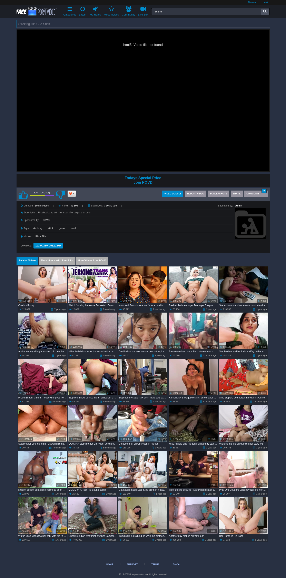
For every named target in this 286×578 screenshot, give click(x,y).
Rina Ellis (41, 236)
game (62, 228)
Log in (266, 2)
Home (109, 564)
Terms (155, 564)
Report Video (195, 193)
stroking (37, 228)
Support (132, 564)
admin (238, 205)
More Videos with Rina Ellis (57, 260)
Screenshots (218, 193)
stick (50, 228)
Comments (256, 193)
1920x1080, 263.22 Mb (48, 245)
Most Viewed (111, 10)
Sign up (252, 2)
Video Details (172, 193)
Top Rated (95, 10)
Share (237, 193)
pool (73, 228)
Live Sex (143, 10)
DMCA (176, 564)
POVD (46, 220)
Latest (82, 10)
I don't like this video (61, 195)
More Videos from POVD (92, 260)
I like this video (23, 195)
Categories (69, 10)
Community (128, 10)
